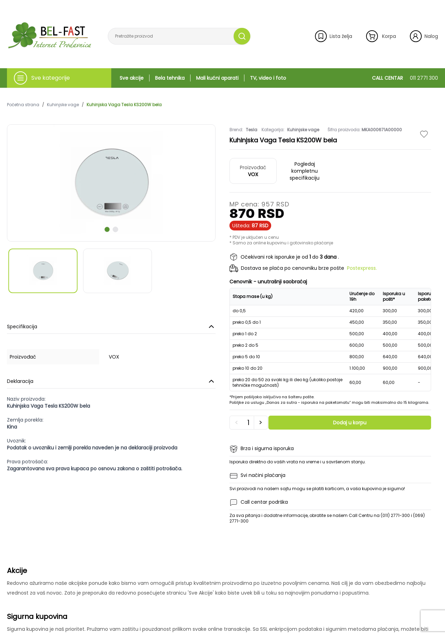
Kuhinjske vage (63, 105)
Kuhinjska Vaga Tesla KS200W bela (124, 105)
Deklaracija (111, 381)
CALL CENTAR (405, 77)
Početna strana (23, 105)
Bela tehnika (170, 77)
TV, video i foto (268, 77)
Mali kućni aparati (217, 77)
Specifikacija (111, 326)
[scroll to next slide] (107, 229)
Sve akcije (132, 77)
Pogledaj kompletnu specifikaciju (304, 170)
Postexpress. (362, 268)
